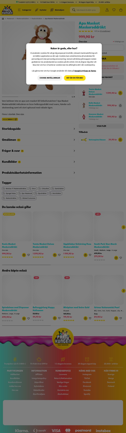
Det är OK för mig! (74, 78)
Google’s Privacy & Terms (85, 70)
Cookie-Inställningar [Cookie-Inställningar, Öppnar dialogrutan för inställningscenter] (50, 78)
